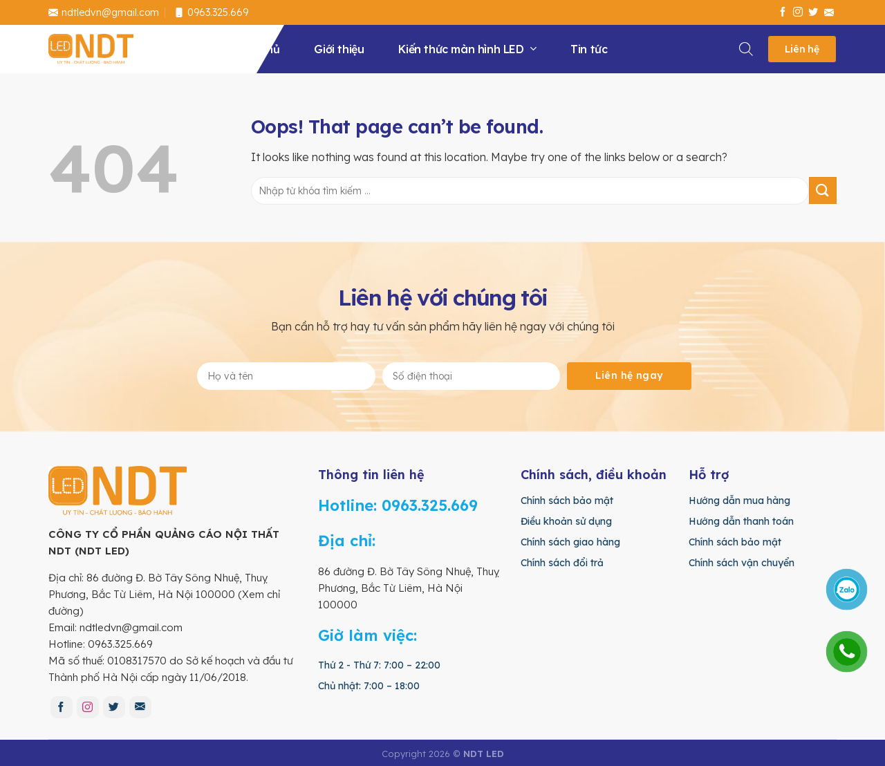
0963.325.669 (211, 12)
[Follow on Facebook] (783, 12)
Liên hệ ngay (628, 375)
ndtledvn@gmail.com (103, 12)
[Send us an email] (829, 12)
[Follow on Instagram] (798, 12)
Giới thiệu (339, 49)
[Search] (746, 46)
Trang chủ (252, 49)
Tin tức (588, 49)
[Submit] (823, 190)
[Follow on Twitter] (813, 12)
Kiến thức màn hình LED (467, 49)
